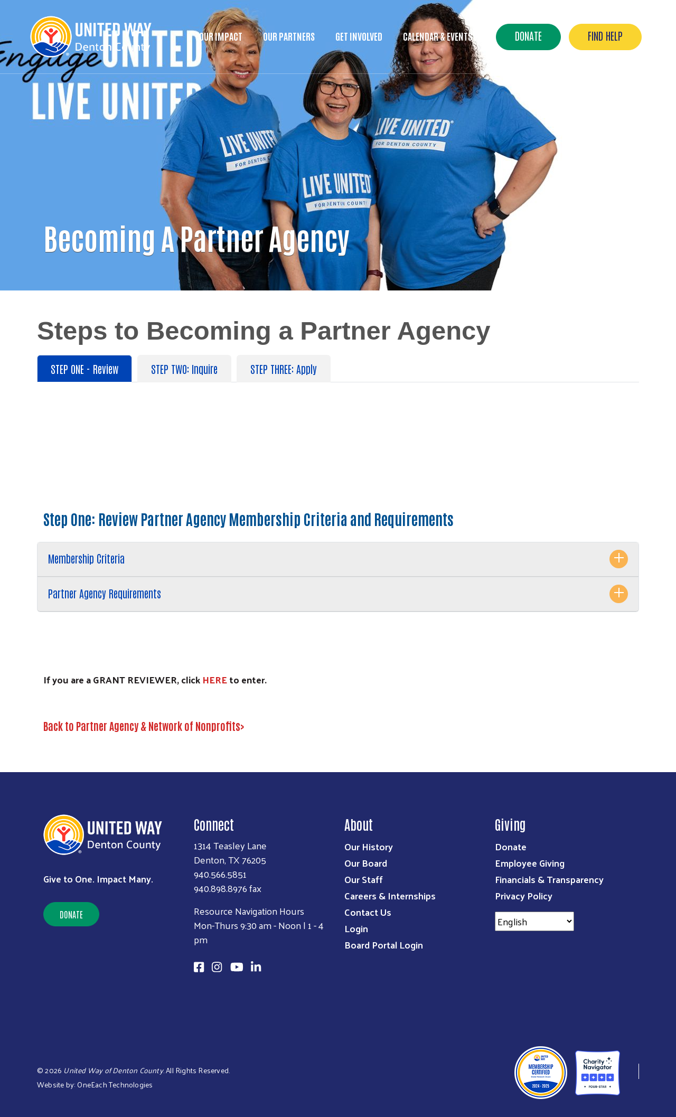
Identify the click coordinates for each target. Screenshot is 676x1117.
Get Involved (358, 36)
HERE (214, 679)
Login (356, 928)
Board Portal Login (383, 944)
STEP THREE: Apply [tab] (283, 369)
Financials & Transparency (549, 879)
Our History (368, 846)
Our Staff (363, 879)
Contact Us (367, 912)
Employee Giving (530, 863)
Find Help (605, 35)
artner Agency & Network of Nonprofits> (163, 726)
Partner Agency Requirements (104, 593)
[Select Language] (534, 921)
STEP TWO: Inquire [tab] (184, 369)
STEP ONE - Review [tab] (84, 369)
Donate (528, 35)
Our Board (365, 863)
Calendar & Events (437, 36)
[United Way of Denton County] (629, 1071)
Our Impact (220, 36)
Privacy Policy (523, 895)
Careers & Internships (390, 895)
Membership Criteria (86, 558)
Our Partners (289, 36)
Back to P (62, 726)
